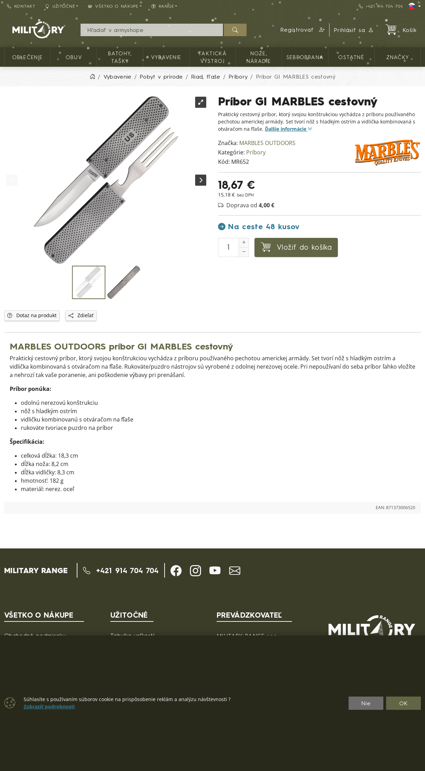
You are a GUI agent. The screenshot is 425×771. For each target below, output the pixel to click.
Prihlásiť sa (354, 29)
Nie (366, 703)
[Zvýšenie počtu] (244, 243)
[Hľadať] (235, 30)
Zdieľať (80, 315)
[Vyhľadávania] (152, 30)
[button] (303, 30)
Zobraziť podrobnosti (49, 707)
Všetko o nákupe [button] (113, 6)
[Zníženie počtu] (244, 252)
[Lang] (414, 6)
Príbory (256, 152)
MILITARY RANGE (36, 570)
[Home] (92, 76)
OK (403, 703)
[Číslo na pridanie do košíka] (228, 247)
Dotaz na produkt (32, 315)
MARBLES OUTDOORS (267, 143)
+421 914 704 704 (381, 6)
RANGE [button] (162, 6)
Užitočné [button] (60, 6)
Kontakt (21, 6)
